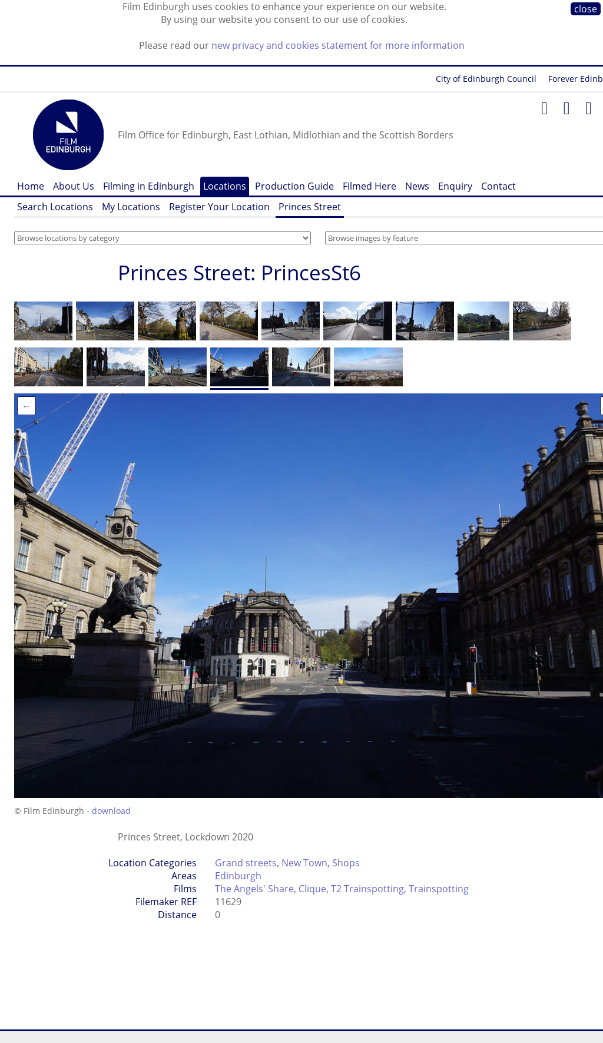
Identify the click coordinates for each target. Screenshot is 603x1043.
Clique (312, 888)
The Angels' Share (254, 888)
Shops (346, 862)
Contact (498, 186)
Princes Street (310, 206)
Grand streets (246, 862)
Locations (224, 186)
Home (30, 186)
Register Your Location (219, 206)
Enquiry (455, 186)
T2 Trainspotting (367, 888)
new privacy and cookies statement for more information (338, 45)
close (585, 8)
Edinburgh (238, 875)
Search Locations (55, 206)
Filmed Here (369, 186)
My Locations (131, 206)
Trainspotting (439, 888)
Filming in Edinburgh (148, 186)
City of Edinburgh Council (486, 78)
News (417, 186)
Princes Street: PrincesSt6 (239, 272)
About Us (73, 186)
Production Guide (294, 186)
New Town (304, 862)
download (111, 810)
